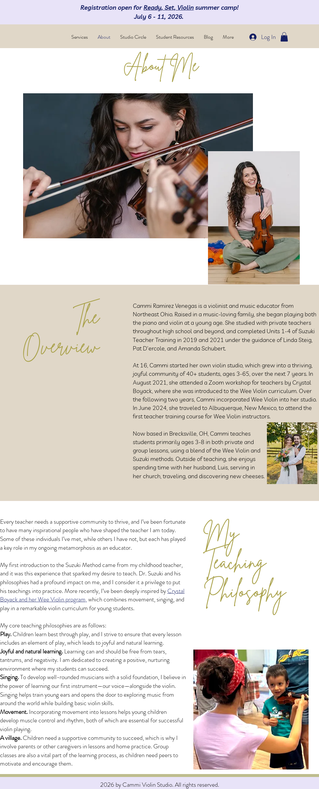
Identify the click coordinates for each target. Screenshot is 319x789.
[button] (284, 37)
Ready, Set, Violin (169, 7)
